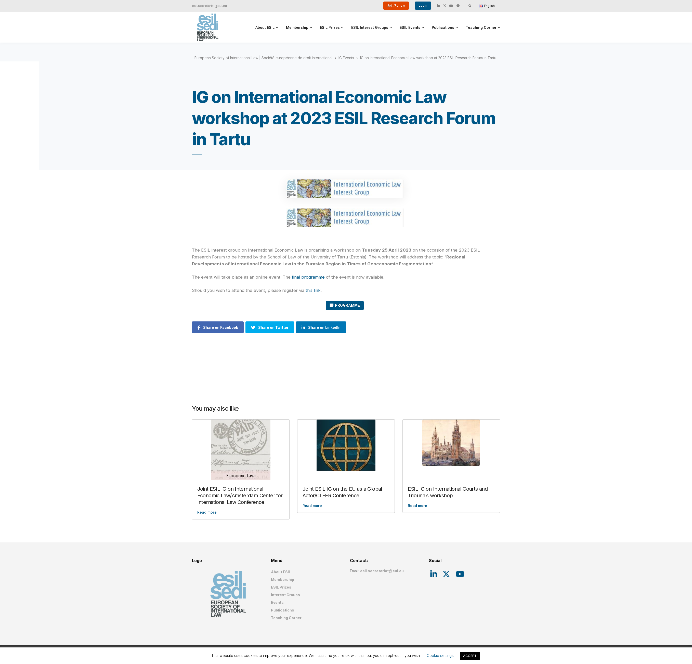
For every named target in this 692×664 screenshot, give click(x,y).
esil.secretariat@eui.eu (209, 6)
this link (313, 290)
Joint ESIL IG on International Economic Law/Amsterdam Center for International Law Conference (240, 495)
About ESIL (265, 27)
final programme (308, 277)
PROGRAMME (347, 305)
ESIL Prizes (330, 27)
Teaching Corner (481, 27)
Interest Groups (285, 595)
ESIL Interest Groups (369, 27)
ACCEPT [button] (470, 656)
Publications (443, 27)
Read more (207, 512)
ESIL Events (410, 27)
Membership (297, 27)
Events (277, 602)
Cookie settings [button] (440, 655)
